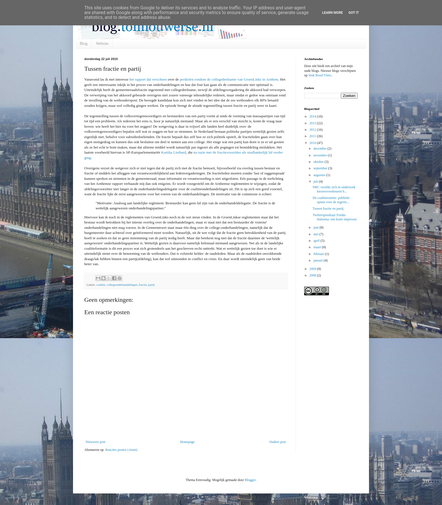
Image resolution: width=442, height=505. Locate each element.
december (320, 148)
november (320, 155)
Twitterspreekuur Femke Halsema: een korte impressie (335, 217)
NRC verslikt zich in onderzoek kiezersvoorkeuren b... (334, 189)
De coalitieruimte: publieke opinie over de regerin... (331, 200)
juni (316, 227)
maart (317, 247)
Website (102, 43)
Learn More (332, 13)
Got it (353, 13)
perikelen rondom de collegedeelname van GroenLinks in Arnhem (229, 79)
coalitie (100, 284)
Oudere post (277, 442)
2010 (313, 143)
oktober (319, 162)
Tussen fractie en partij (328, 209)
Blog (83, 43)
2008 (313, 275)
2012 (313, 130)
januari (318, 260)
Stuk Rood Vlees (319, 75)
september (320, 168)
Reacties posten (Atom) (121, 450)
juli (316, 181)
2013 (313, 123)
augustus (319, 175)
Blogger (250, 480)
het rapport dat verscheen (148, 79)
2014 (313, 116)
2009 (313, 269)
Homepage (187, 442)
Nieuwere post (95, 442)
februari (319, 254)
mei (316, 234)
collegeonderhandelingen (122, 284)
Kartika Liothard (173, 152)
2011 (313, 136)
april (317, 241)
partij (151, 284)
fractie (143, 284)
